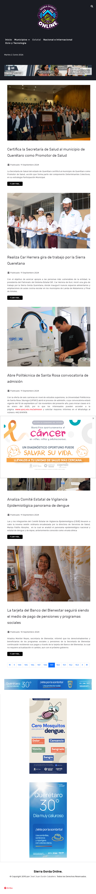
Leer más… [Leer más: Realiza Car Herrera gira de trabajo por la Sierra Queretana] (15, 298)
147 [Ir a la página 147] (38, 665)
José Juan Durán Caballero (43, 876)
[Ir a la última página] (86, 665)
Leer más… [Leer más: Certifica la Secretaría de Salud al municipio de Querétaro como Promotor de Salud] (15, 184)
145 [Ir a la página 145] (26, 665)
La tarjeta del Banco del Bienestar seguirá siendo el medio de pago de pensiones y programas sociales (48, 616)
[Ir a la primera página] (9, 665)
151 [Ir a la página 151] (64, 665)
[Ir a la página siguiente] (82, 665)
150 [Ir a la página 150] (58, 665)
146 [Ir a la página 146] (32, 665)
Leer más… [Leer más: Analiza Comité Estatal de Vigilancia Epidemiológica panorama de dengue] (15, 537)
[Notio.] (48, 16)
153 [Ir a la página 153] (77, 665)
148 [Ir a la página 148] (45, 665)
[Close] (93, 418)
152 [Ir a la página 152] (70, 665)
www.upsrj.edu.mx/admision (28, 409)
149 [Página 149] (51, 665)
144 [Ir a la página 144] (19, 665)
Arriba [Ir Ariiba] (8, 888)
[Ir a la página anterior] (14, 665)
